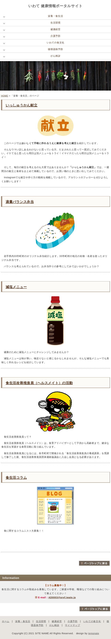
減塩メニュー (16, 287)
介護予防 (55, 36)
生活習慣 (55, 22)
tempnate (93, 633)
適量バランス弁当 (20, 202)
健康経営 (55, 29)
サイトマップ (72, 625)
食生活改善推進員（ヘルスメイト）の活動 (39, 383)
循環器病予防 (55, 49)
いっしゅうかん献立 (21, 105)
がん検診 (55, 55)
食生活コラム (16, 477)
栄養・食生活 (55, 16)
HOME (4, 95)
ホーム (5, 621)
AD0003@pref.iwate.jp (62, 597)
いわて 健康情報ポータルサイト (55, 6)
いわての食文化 (55, 42)
